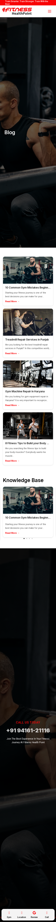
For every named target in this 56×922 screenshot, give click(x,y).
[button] (26, 538)
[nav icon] (49, 11)
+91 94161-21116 (28, 730)
